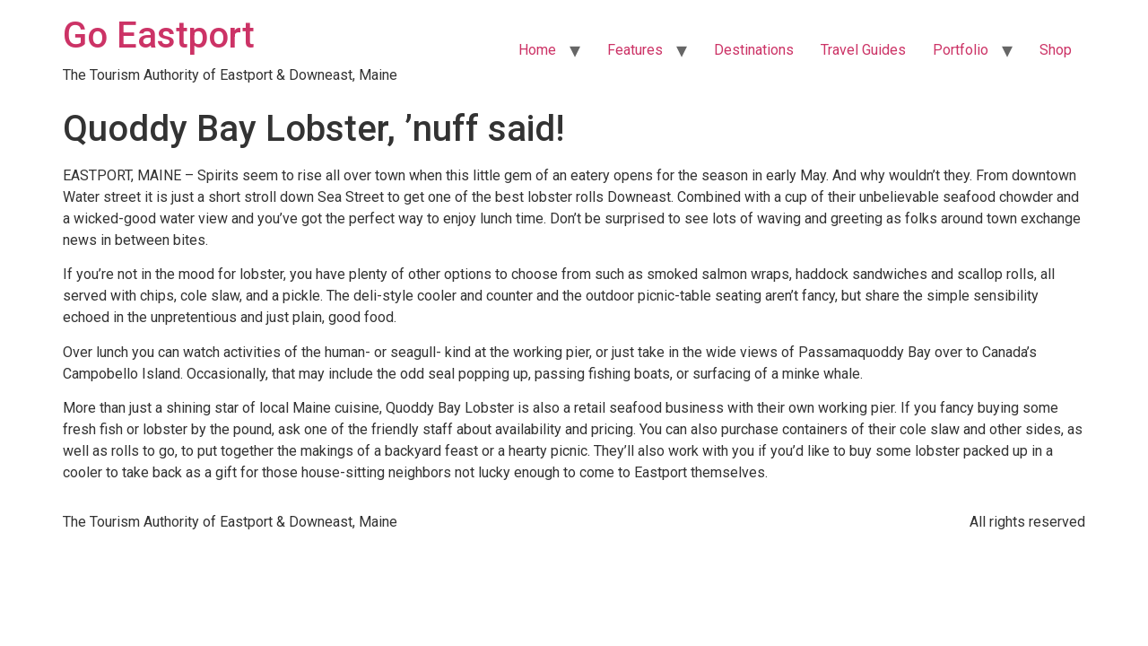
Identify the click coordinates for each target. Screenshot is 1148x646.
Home (537, 49)
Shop (1055, 49)
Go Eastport (159, 35)
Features (635, 49)
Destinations (754, 49)
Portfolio (960, 49)
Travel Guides (863, 49)
